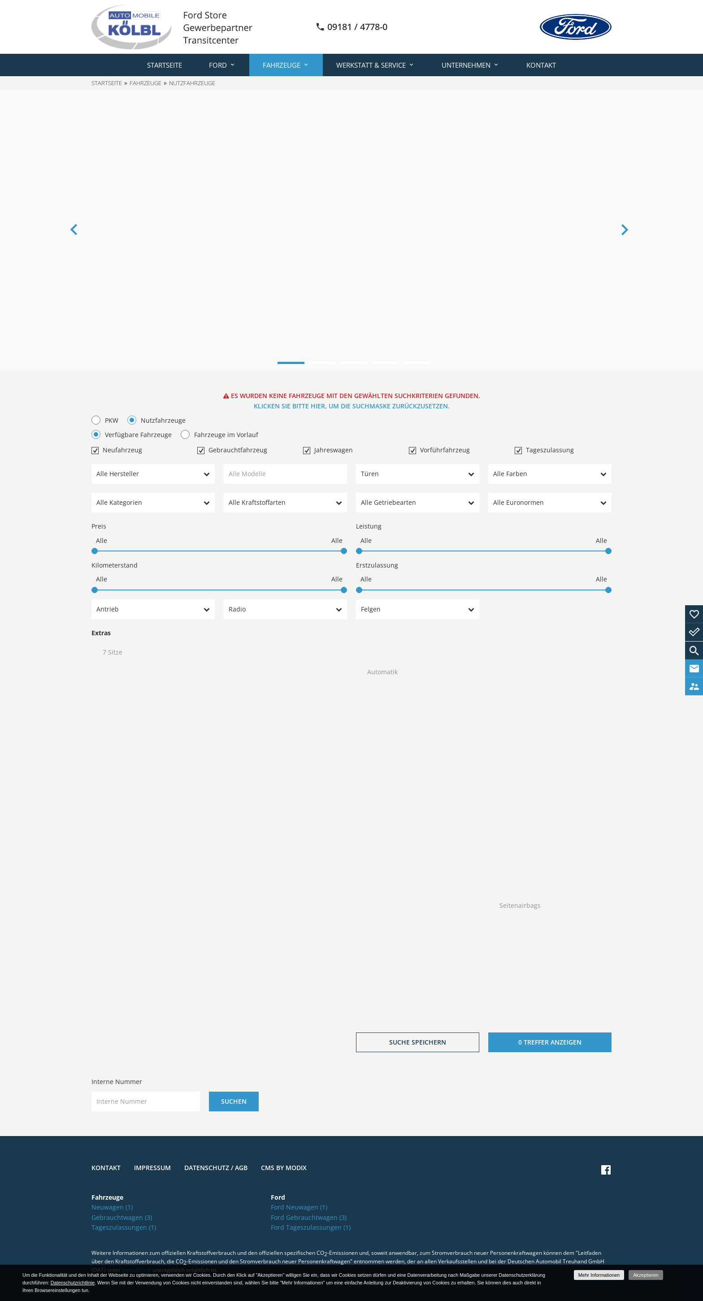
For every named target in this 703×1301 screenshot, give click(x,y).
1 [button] (291, 363)
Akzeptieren (645, 1275)
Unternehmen (466, 65)
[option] (351, 230)
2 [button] (322, 363)
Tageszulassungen (123, 1227)
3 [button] (353, 363)
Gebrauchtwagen (121, 1217)
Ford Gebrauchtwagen (309, 1217)
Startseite (164, 65)
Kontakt (541, 65)
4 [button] (385, 363)
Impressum (152, 1167)
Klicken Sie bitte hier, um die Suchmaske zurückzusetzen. (352, 406)
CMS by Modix (284, 1167)
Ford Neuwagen (299, 1207)
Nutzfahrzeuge (192, 83)
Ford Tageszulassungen (311, 1227)
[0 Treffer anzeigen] (550, 1042)
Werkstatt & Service (371, 65)
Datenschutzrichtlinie (73, 1282)
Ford (218, 65)
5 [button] (416, 363)
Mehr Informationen (599, 1275)
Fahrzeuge (281, 65)
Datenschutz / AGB (215, 1167)
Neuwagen (112, 1207)
